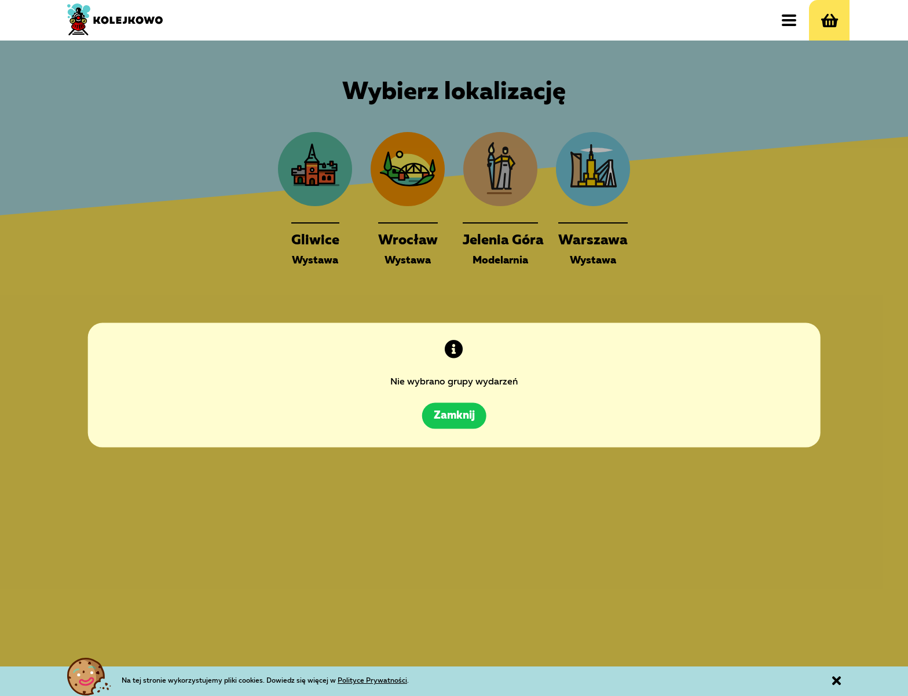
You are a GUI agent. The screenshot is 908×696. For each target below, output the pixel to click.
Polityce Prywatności (419, 679)
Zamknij (454, 400)
